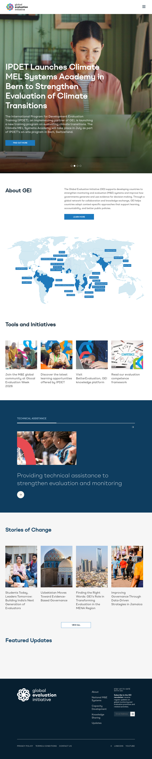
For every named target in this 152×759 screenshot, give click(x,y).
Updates (97, 723)
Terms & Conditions (46, 746)
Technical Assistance (31, 418)
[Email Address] (124, 714)
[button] (71, 166)
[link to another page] (20, 494)
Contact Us (65, 746)
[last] (133, 427)
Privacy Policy (25, 746)
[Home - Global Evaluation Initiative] (16, 7)
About (95, 692)
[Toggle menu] (144, 7)
